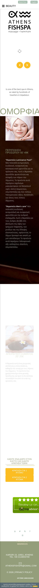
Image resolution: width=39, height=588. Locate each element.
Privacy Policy (23, 572)
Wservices (22, 544)
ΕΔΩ (35, 586)
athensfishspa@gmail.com (21, 566)
